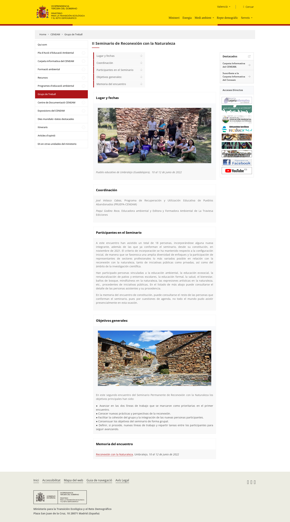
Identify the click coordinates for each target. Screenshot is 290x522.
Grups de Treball (73, 34)
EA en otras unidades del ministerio (57, 144)
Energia (187, 17)
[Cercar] (247, 7)
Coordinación (105, 63)
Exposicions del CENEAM (51, 110)
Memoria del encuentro (111, 84)
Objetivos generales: (109, 77)
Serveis (245, 17)
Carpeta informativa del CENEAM (56, 61)
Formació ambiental (49, 69)
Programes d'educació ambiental (56, 85)
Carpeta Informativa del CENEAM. (234, 65)
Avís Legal (122, 480)
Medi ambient (203, 17)
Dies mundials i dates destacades (56, 119)
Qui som (42, 44)
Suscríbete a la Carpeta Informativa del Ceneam (234, 76)
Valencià (222, 6)
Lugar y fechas (106, 56)
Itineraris (43, 127)
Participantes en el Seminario (115, 70)
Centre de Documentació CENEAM (56, 102)
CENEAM (55, 34)
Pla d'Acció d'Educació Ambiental (56, 52)
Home (42, 34)
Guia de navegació (99, 480)
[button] (213, 17)
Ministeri (174, 17)
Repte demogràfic (227, 17)
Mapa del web (73, 480)
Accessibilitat (51, 480)
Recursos (43, 77)
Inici (36, 480)
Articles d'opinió (46, 135)
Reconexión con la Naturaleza (114, 454)
